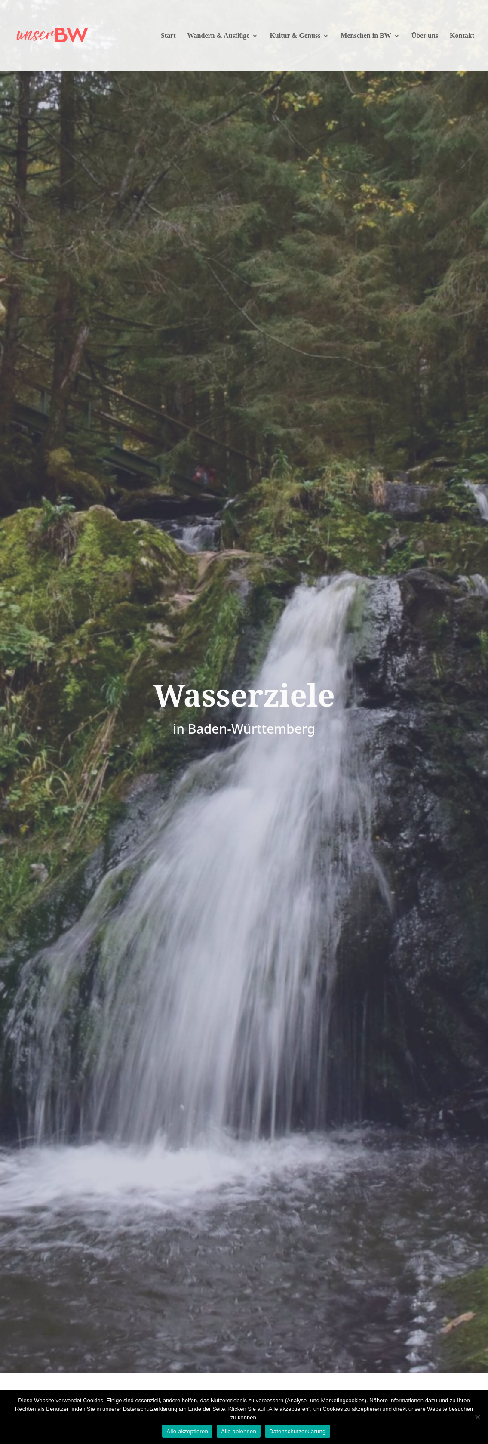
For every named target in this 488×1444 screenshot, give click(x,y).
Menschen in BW (366, 36)
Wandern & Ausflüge (218, 36)
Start (168, 36)
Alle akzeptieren (187, 1431)
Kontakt (462, 36)
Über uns (424, 36)
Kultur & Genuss (295, 36)
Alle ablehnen (238, 1431)
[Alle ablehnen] (477, 1417)
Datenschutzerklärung (297, 1431)
